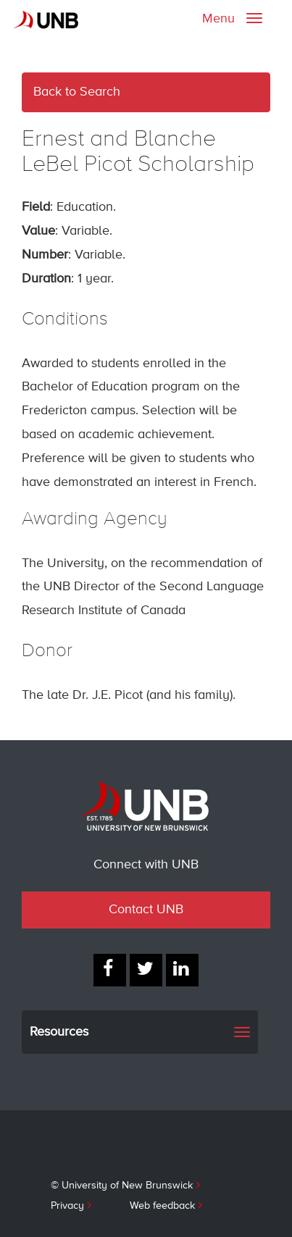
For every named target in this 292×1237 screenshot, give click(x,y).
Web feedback (162, 1206)
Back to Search (76, 91)
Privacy (67, 1206)
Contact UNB (146, 909)
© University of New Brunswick (122, 1186)
